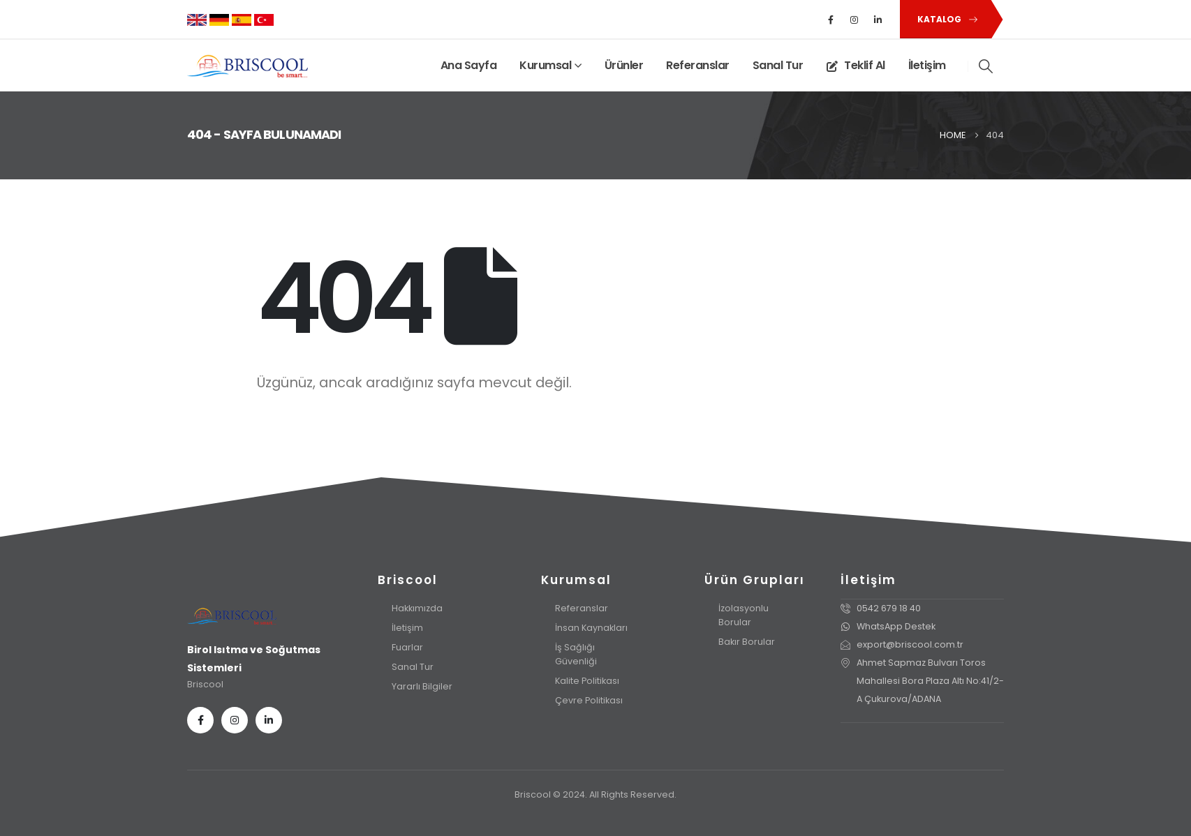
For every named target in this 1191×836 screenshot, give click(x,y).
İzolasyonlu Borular (743, 615)
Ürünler (624, 65)
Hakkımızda (417, 608)
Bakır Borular (746, 642)
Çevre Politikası (589, 700)
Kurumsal (545, 65)
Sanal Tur (778, 65)
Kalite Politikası (587, 681)
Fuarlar (407, 647)
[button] (945, 19)
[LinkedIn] (878, 19)
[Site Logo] (247, 66)
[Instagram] (854, 19)
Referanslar (698, 65)
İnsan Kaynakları (591, 628)
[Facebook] (831, 19)
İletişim (927, 65)
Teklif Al (855, 65)
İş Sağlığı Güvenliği (576, 654)
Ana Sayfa (469, 65)
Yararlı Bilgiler (422, 686)
